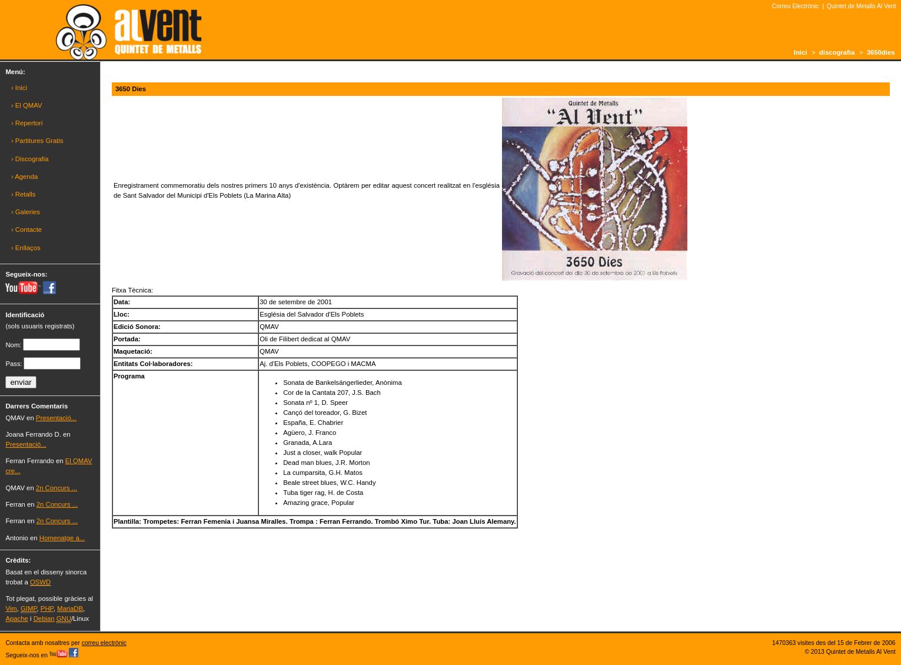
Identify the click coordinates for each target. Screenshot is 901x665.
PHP (47, 608)
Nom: (13, 344)
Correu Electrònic (795, 6)
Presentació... (56, 417)
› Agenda (24, 176)
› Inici (19, 87)
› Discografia (30, 158)
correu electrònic (104, 643)
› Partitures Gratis (37, 140)
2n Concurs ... (57, 487)
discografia (837, 52)
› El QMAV (26, 105)
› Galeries (25, 211)
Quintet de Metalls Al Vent (861, 6)
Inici (800, 52)
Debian (44, 618)
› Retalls (23, 194)
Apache (16, 618)
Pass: (13, 363)
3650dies (881, 52)
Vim (10, 608)
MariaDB (70, 608)
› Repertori (27, 123)
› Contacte (26, 229)
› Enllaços (26, 247)
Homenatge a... (62, 537)
